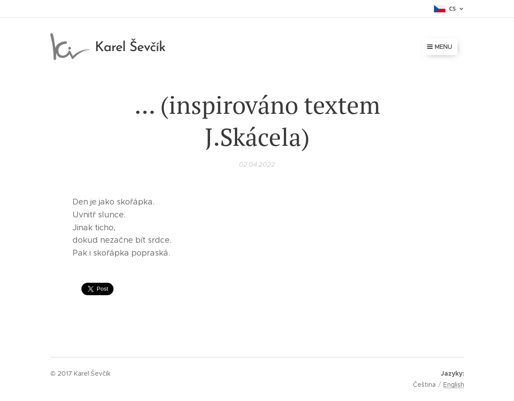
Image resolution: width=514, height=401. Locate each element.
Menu (439, 47)
